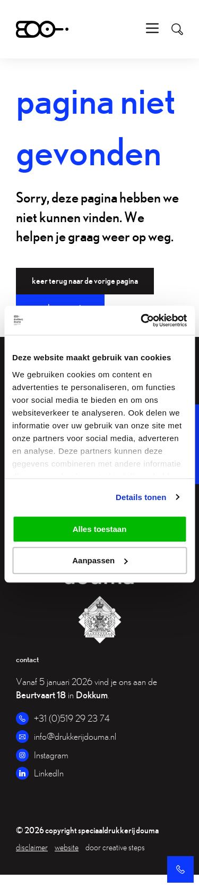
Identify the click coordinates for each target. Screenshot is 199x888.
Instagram (51, 754)
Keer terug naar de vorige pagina (85, 280)
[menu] (152, 29)
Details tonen (141, 497)
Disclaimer (32, 847)
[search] (172, 29)
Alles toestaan (100, 529)
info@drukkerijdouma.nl (75, 736)
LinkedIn (49, 773)
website (67, 847)
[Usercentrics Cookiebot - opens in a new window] (142, 320)
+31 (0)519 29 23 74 (72, 718)
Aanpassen (99, 560)
